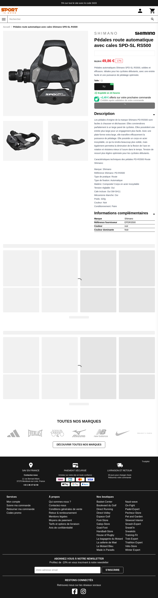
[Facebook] (75, 592)
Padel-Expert (132, 509)
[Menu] (3, 19)
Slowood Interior (134, 520)
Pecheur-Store (133, 513)
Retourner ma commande (20, 509)
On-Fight (130, 505)
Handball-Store (105, 531)
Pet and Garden (134, 516)
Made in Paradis (105, 550)
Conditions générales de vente (65, 509)
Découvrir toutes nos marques (79, 444)
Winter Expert (132, 550)
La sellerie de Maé (107, 542)
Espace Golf (103, 516)
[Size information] (102, 81)
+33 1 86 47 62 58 (30, 485)
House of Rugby (105, 535)
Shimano (124, 33)
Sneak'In (130, 527)
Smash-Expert (133, 524)
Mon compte (13, 501)
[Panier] (152, 11)
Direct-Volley (103, 513)
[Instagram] (83, 592)
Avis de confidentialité (61, 527)
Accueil (6, 27)
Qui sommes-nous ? (60, 501)
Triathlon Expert (134, 542)
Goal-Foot (102, 527)
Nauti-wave (131, 501)
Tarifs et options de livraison (64, 524)
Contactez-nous (31, 475)
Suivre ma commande (18, 505)
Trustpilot (146, 461)
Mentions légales (58, 516)
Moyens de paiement (60, 520)
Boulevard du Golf (106, 505)
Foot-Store (102, 520)
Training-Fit (131, 535)
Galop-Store (103, 524)
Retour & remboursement (63, 513)
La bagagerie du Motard (110, 538)
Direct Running (105, 509)
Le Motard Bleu (105, 546)
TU (108, 85)
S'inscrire (113, 570)
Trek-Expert (131, 538)
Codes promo (13, 513)
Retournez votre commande (119, 477)
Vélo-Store (131, 546)
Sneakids (130, 531)
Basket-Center (104, 501)
